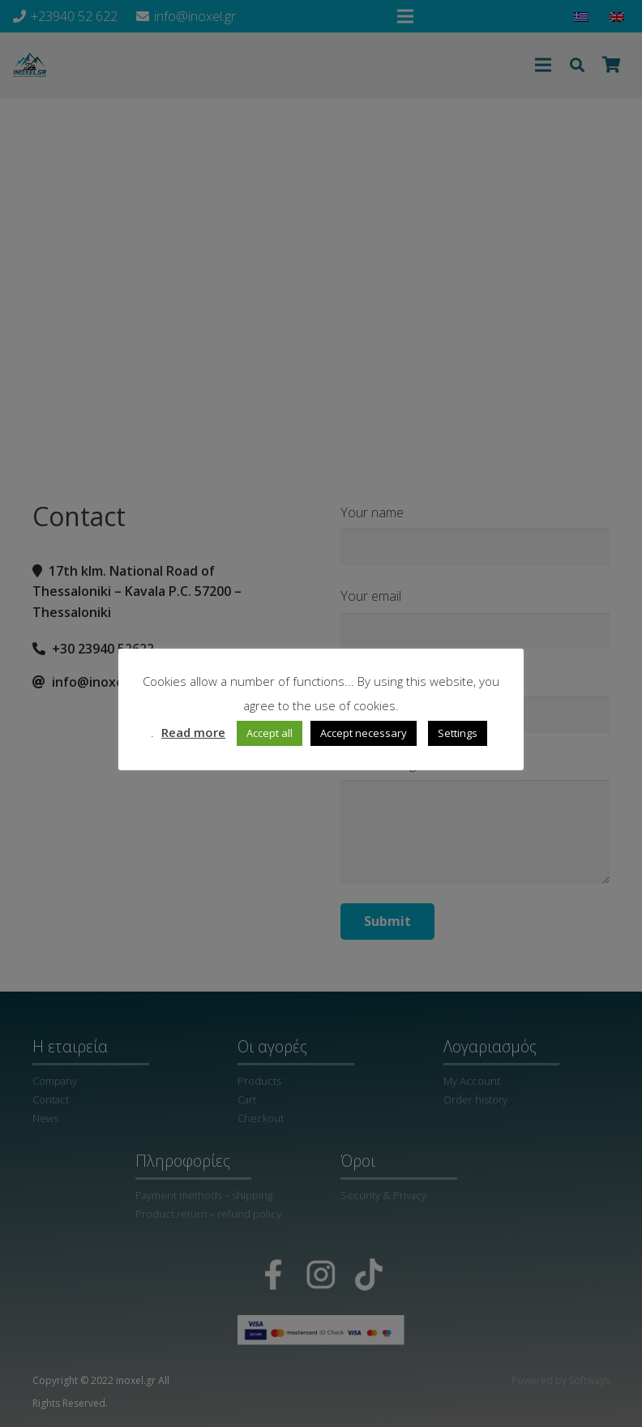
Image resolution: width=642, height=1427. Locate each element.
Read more (193, 732)
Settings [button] (457, 733)
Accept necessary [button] (363, 733)
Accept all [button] (269, 733)
